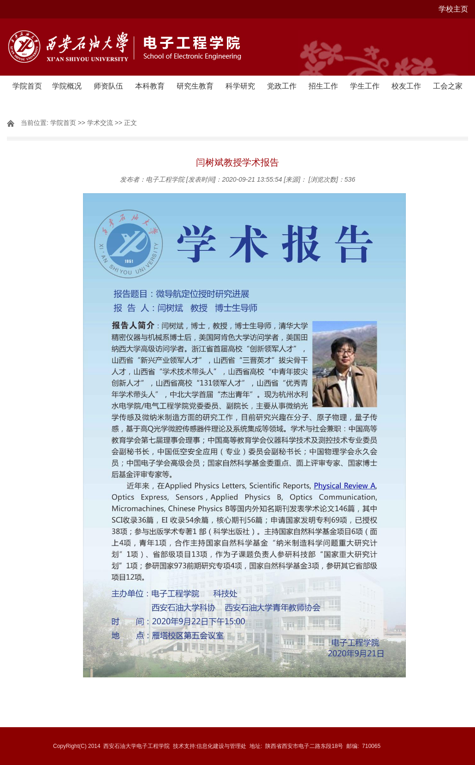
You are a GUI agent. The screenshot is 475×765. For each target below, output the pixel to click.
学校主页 (453, 9)
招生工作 (323, 86)
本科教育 (150, 86)
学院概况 (67, 86)
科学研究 (240, 86)
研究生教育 (195, 86)
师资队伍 (108, 86)
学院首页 (27, 86)
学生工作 (365, 86)
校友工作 (406, 86)
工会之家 (448, 86)
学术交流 (100, 122)
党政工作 (282, 86)
